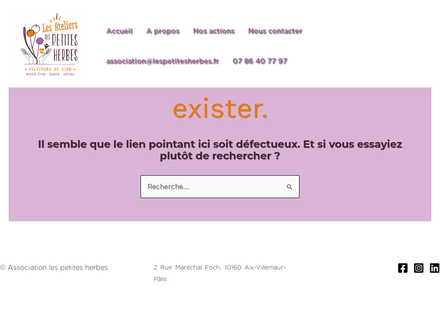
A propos (162, 31)
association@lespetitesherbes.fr (162, 61)
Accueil (119, 31)
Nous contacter (275, 31)
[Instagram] (418, 268)
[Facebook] (402, 268)
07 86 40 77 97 (259, 61)
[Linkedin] (434, 268)
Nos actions (213, 31)
